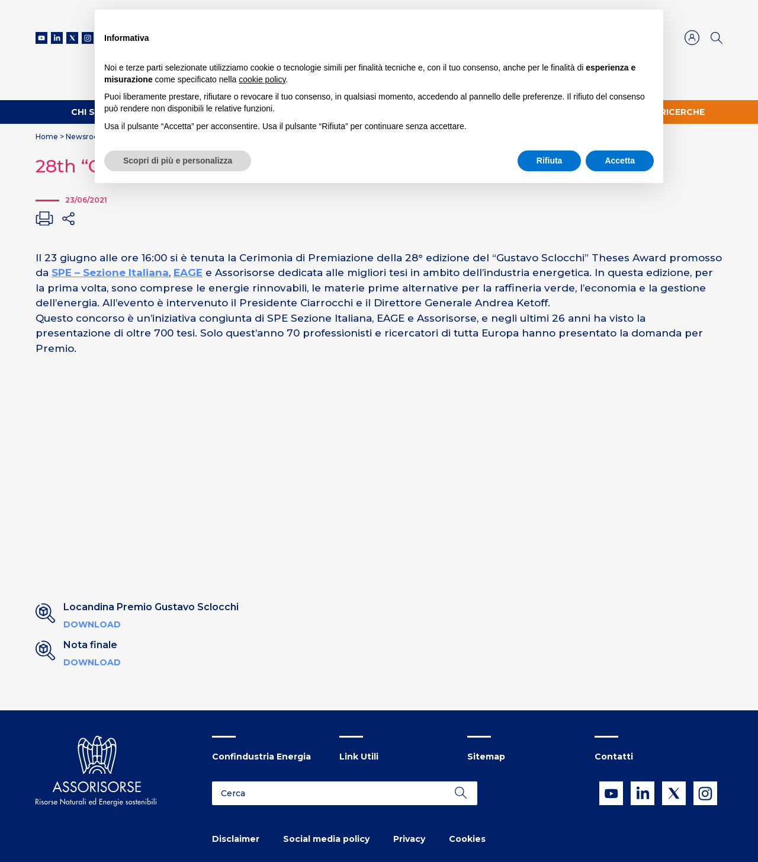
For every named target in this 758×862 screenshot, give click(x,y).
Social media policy (326, 839)
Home (47, 136)
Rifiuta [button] (550, 160)
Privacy (409, 839)
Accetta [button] (620, 160)
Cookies (467, 839)
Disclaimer (235, 839)
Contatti (614, 756)
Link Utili (358, 756)
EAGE (188, 272)
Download (92, 624)
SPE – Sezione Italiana (110, 272)
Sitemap (486, 756)
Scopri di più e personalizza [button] (177, 160)
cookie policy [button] (262, 79)
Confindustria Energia (261, 756)
